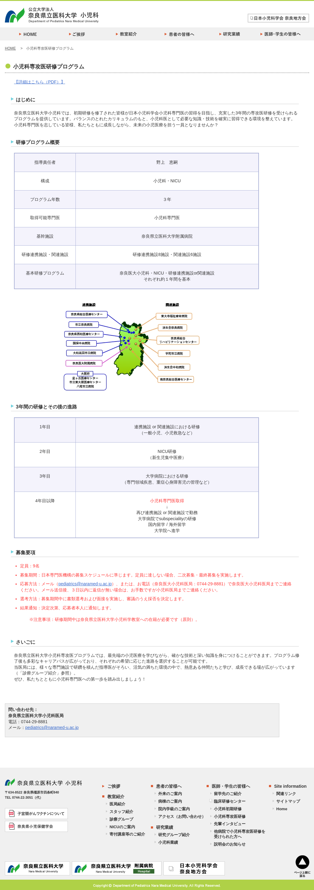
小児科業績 (168, 842)
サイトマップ (288, 801)
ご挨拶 (113, 786)
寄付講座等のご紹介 (127, 834)
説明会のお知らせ (230, 844)
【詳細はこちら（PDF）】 (39, 81)
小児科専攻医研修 (230, 816)
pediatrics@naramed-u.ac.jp (85, 583)
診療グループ (121, 819)
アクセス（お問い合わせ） (182, 816)
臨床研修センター (230, 801)
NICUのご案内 (122, 827)
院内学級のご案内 (174, 809)
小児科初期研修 (228, 809)
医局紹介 (117, 804)
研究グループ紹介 (174, 834)
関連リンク (286, 793)
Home (281, 809)
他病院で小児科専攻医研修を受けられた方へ (239, 834)
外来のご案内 (170, 793)
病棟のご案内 (170, 801)
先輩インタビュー (230, 824)
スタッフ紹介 (121, 811)
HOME (10, 48)
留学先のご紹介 (228, 793)
